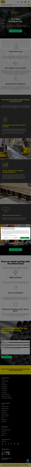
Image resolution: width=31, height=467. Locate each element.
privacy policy (14, 235)
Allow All (25, 237)
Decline (6, 237)
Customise (15, 237)
